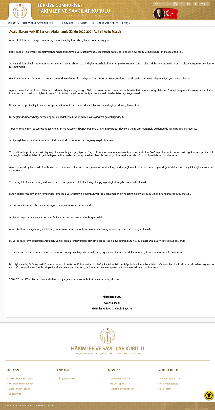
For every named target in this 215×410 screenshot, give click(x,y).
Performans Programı (119, 378)
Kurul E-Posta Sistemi (169, 378)
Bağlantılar (164, 389)
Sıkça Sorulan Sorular (18, 389)
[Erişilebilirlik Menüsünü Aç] (209, 395)
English (204, 4)
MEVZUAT (82, 23)
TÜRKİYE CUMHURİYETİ (60, 6)
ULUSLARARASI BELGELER (105, 23)
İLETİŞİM (126, 23)
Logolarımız (14, 394)
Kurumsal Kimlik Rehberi (20, 384)
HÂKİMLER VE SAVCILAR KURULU (39, 23)
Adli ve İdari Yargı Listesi (20, 378)
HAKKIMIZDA (66, 23)
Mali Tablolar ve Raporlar (121, 389)
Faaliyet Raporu (116, 384)
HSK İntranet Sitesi (168, 384)
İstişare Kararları (66, 378)
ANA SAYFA (13, 23)
